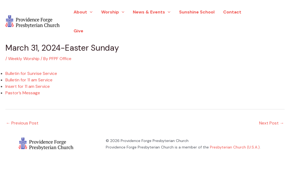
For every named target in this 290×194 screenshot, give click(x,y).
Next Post (271, 123)
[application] (90, 12)
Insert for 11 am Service (27, 86)
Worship (112, 12)
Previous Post (22, 123)
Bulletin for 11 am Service (28, 80)
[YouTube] (262, 29)
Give (78, 31)
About (83, 12)
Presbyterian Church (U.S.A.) (235, 147)
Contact (232, 12)
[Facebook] (261, 14)
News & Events (151, 12)
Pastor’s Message (22, 93)
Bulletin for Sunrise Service (31, 73)
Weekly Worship (23, 58)
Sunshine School (197, 12)
